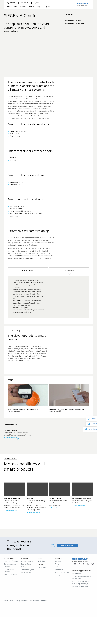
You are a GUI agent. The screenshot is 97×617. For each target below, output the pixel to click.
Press (57, 564)
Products (23, 6)
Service (31, 6)
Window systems (27, 561)
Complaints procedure (80, 586)
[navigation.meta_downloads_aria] (22, 3)
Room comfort (12, 6)
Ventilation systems (28, 570)
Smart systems (26, 572)
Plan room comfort (11, 574)
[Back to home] (82, 4)
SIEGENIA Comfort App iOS (79, 20)
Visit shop (41, 561)
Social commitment (62, 572)
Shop (38, 6)
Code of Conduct (78, 573)
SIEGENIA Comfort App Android (79, 23)
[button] (36, 3)
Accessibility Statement (38, 601)
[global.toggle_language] (11, 3)
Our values (59, 570)
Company (46, 6)
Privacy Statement (21, 601)
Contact (58, 561)
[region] (48, 292)
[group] (48, 297)
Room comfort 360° (11, 561)
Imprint (5, 601)
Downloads (42, 568)
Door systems (26, 564)
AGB (11, 601)
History (57, 567)
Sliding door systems (28, 567)
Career (57, 575)
